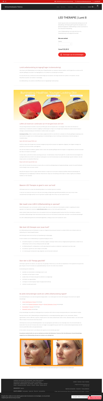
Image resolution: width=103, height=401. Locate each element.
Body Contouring (39, 380)
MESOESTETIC (17, 388)
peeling (32, 381)
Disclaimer (78, 388)
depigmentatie (16, 383)
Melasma (29, 385)
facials (34, 380)
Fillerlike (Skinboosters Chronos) (50, 304)
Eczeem (15, 385)
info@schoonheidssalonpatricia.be (83, 1)
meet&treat (16, 380)
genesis (22, 388)
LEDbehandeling (23, 383)
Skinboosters (25, 391)
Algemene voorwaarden (70, 388)
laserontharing (17, 381)
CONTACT (75, 381)
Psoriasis (45, 383)
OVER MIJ (79, 381)
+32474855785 (97, 1)
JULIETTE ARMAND (18, 391)
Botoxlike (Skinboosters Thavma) (35, 304)
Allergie (37, 385)
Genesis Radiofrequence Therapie (29, 302)
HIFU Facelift (21, 380)
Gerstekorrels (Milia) (22, 385)
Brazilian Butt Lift (43, 385)
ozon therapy (30, 383)
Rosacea (41, 383)
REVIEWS (87, 381)
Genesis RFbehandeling (25, 381)
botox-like (31, 391)
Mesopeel (32, 306)
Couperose (36, 383)
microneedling (38, 381)
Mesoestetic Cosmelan (26, 309)
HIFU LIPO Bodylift (28, 380)
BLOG (83, 381)
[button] (83, 7)
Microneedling (25, 306)
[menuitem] (64, 7)
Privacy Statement (85, 388)
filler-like (36, 391)
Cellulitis (33, 385)
